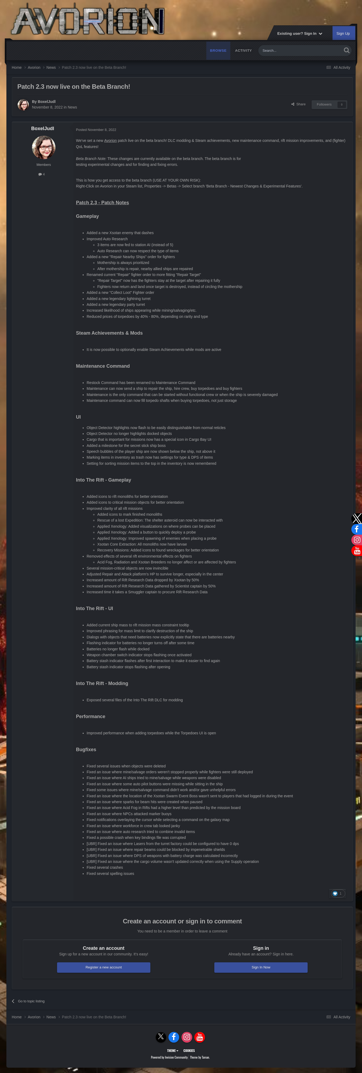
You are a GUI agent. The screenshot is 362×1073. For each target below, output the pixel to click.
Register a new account (104, 967)
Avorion (110, 140)
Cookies (189, 1050)
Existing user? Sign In (299, 33)
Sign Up (343, 33)
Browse (218, 51)
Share (298, 104)
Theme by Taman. (200, 1057)
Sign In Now (261, 967)
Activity (243, 51)
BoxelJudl (47, 101)
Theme (172, 1050)
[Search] (287, 50)
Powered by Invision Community (169, 1057)
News (72, 107)
